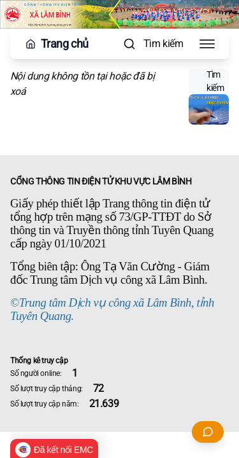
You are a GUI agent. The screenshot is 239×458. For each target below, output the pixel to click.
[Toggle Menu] (207, 44)
